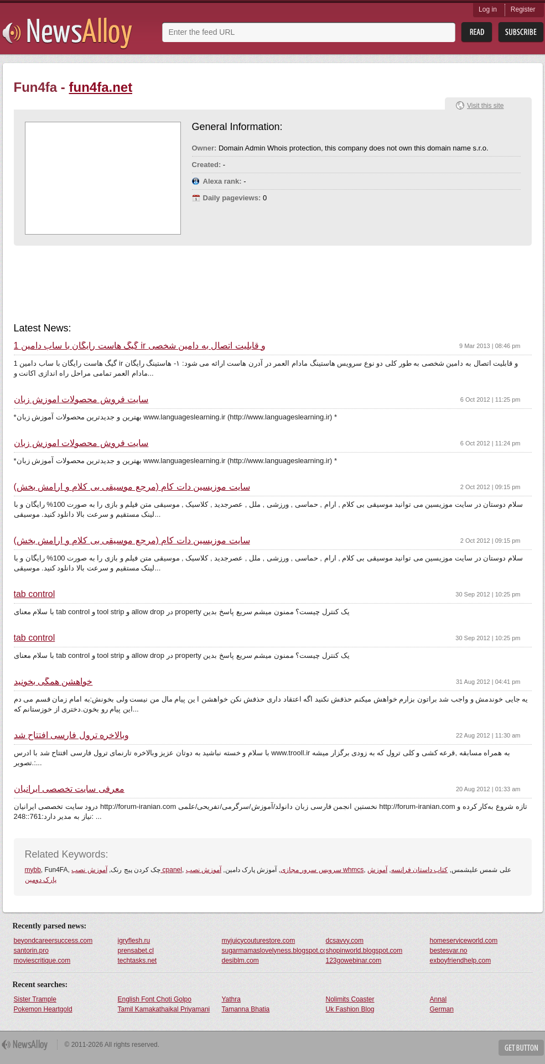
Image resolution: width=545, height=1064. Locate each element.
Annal (438, 999)
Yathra (231, 999)
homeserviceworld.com (464, 940)
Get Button (521, 1048)
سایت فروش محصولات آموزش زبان (81, 399)
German (442, 1009)
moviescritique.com (42, 960)
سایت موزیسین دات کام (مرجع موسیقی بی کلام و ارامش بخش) (132, 486)
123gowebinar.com (354, 960)
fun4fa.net (101, 87)
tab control (34, 594)
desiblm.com (240, 960)
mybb (33, 870)
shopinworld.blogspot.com (364, 950)
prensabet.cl (136, 950)
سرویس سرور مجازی (311, 870)
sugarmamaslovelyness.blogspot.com (273, 950)
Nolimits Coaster (350, 999)
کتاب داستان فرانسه (419, 870)
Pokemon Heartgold (43, 1009)
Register (523, 9)
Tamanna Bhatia (246, 1009)
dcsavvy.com (345, 940)
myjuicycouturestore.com (258, 940)
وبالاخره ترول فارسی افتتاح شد (71, 735)
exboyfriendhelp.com (460, 960)
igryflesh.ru (134, 940)
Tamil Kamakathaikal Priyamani (164, 1009)
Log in (488, 9)
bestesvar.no (449, 950)
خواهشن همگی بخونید (53, 681)
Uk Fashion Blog (350, 1009)
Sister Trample (35, 999)
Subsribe (521, 32)
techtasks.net (137, 960)
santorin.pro (31, 950)
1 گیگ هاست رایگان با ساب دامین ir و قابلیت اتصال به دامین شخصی (140, 345)
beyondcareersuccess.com (53, 940)
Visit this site (485, 106)
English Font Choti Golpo (154, 999)
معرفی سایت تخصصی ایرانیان (69, 789)
